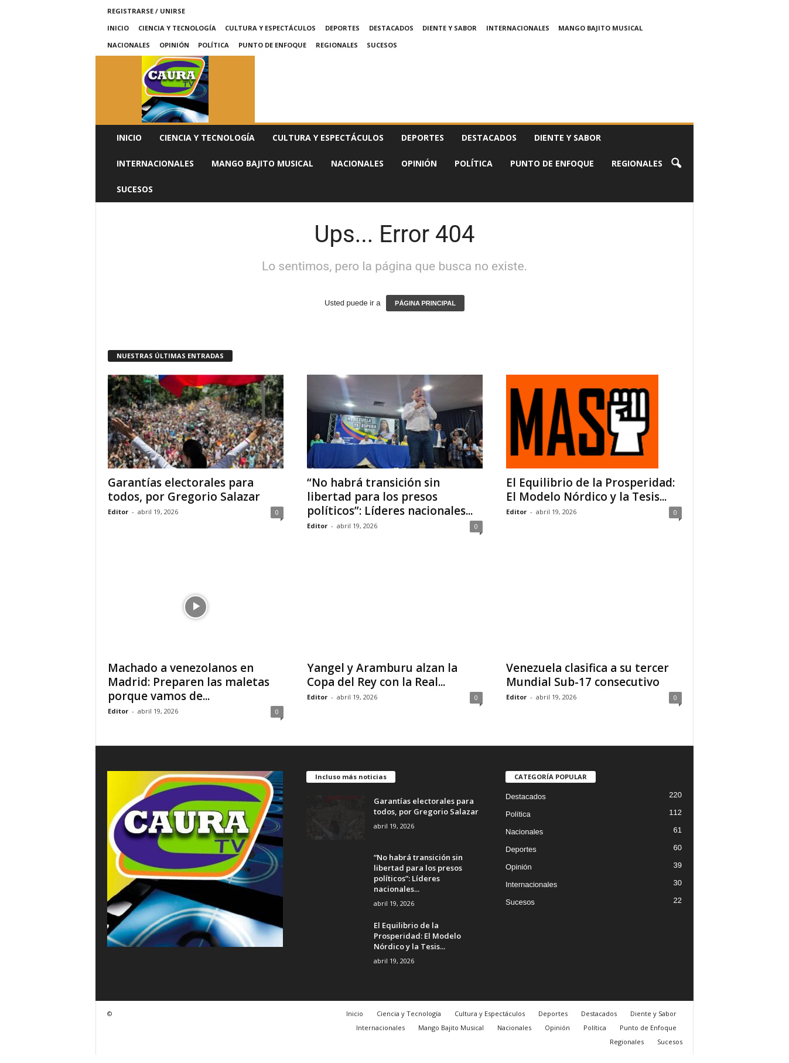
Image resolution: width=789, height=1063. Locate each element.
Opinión (174, 44)
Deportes (342, 27)
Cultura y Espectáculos (270, 27)
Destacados (391, 27)
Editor (118, 511)
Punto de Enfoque (272, 44)
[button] (676, 163)
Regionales (337, 44)
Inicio (118, 27)
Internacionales (517, 27)
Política (213, 44)
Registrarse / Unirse (146, 10)
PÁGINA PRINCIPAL (425, 303)
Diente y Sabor (449, 27)
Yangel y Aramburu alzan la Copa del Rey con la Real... (382, 675)
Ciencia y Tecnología (177, 27)
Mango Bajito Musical (600, 27)
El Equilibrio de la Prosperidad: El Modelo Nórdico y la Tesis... (590, 489)
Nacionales (128, 44)
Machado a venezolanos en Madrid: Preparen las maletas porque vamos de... (188, 690)
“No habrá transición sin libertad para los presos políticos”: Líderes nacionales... (390, 496)
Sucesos (382, 44)
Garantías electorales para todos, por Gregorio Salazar (184, 489)
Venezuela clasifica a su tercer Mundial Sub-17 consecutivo (587, 675)
